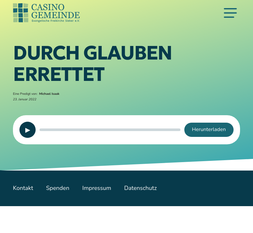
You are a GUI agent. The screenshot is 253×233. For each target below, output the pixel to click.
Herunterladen (209, 129)
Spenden (57, 188)
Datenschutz (140, 188)
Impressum (96, 188)
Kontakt (23, 188)
